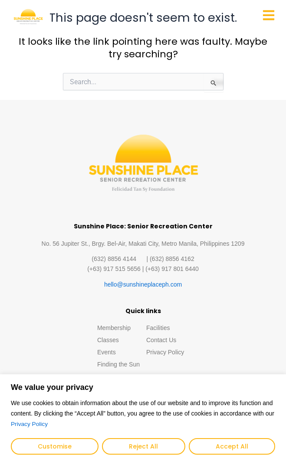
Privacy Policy (30, 424)
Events (106, 352)
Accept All (232, 446)
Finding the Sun (118, 364)
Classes (108, 340)
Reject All (143, 446)
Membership (114, 327)
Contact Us (161, 340)
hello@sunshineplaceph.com (143, 284)
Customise (55, 446)
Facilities (158, 327)
